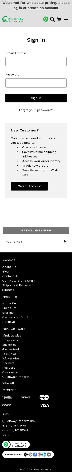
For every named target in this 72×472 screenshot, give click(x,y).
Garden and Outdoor (17, 317)
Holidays (8, 322)
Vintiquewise (11, 335)
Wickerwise (10, 358)
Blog (5, 271)
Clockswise (10, 372)
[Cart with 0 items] (58, 19)
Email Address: (16, 53)
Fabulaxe (9, 354)
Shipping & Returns (16, 285)
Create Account (29, 186)
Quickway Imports (15, 377)
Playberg (8, 367)
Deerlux (8, 363)
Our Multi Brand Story (18, 280)
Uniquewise (11, 340)
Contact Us (10, 276)
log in (17, 8)
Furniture (9, 308)
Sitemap (8, 290)
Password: (12, 74)
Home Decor (11, 303)
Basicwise (9, 344)
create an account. (43, 8)
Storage (8, 312)
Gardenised (10, 349)
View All (8, 383)
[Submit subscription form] (65, 241)
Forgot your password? (36, 110)
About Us (9, 267)
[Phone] (46, 19)
